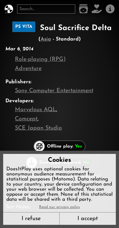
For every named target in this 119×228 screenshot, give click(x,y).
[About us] (110, 9)
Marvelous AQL (35, 110)
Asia (46, 39)
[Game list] (83, 9)
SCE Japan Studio (38, 128)
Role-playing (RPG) (40, 59)
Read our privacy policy (59, 207)
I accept (87, 219)
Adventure (28, 69)
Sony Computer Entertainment (54, 91)
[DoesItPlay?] (9, 9)
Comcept (26, 119)
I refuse (31, 219)
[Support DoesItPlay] (97, 9)
